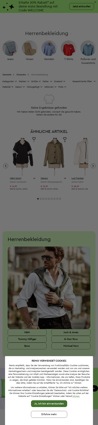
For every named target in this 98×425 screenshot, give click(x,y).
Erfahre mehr (48, 404)
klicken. (76, 386)
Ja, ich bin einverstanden (48, 393)
